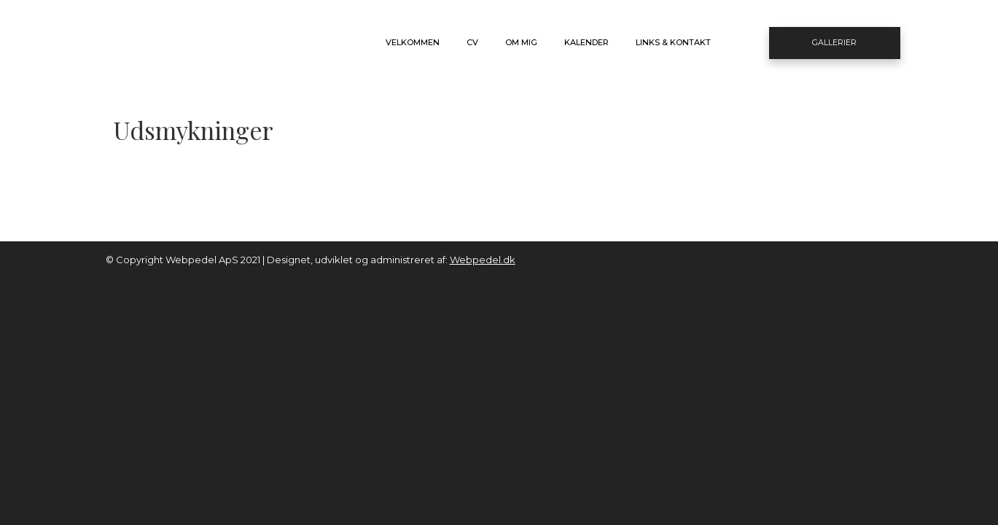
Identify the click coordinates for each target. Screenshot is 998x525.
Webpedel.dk (482, 259)
